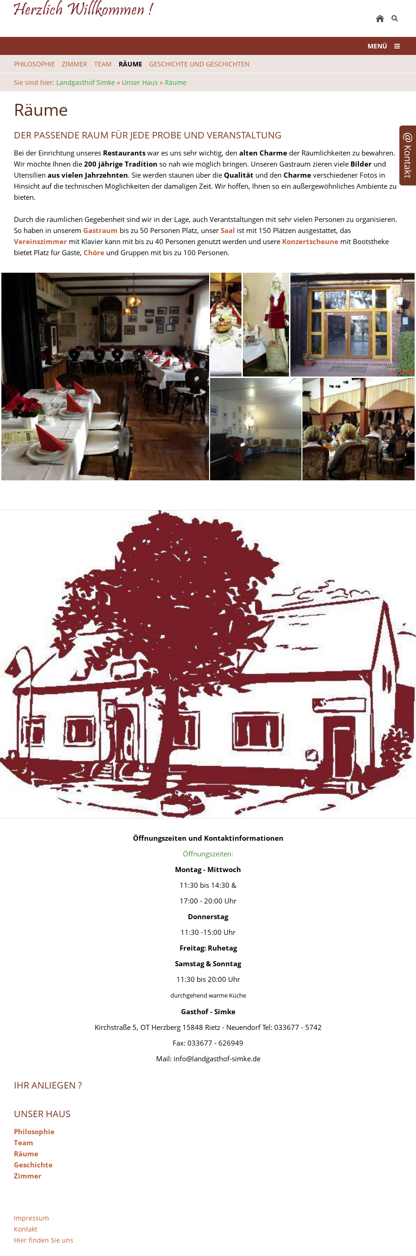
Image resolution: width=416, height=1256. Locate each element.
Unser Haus (140, 82)
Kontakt (25, 1229)
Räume (176, 82)
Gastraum (100, 230)
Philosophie (34, 1131)
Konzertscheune (311, 241)
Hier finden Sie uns (43, 1240)
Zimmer (28, 1175)
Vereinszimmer (40, 241)
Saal (228, 230)
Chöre (94, 252)
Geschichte (33, 1164)
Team (23, 1142)
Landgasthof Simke (85, 82)
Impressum (31, 1218)
